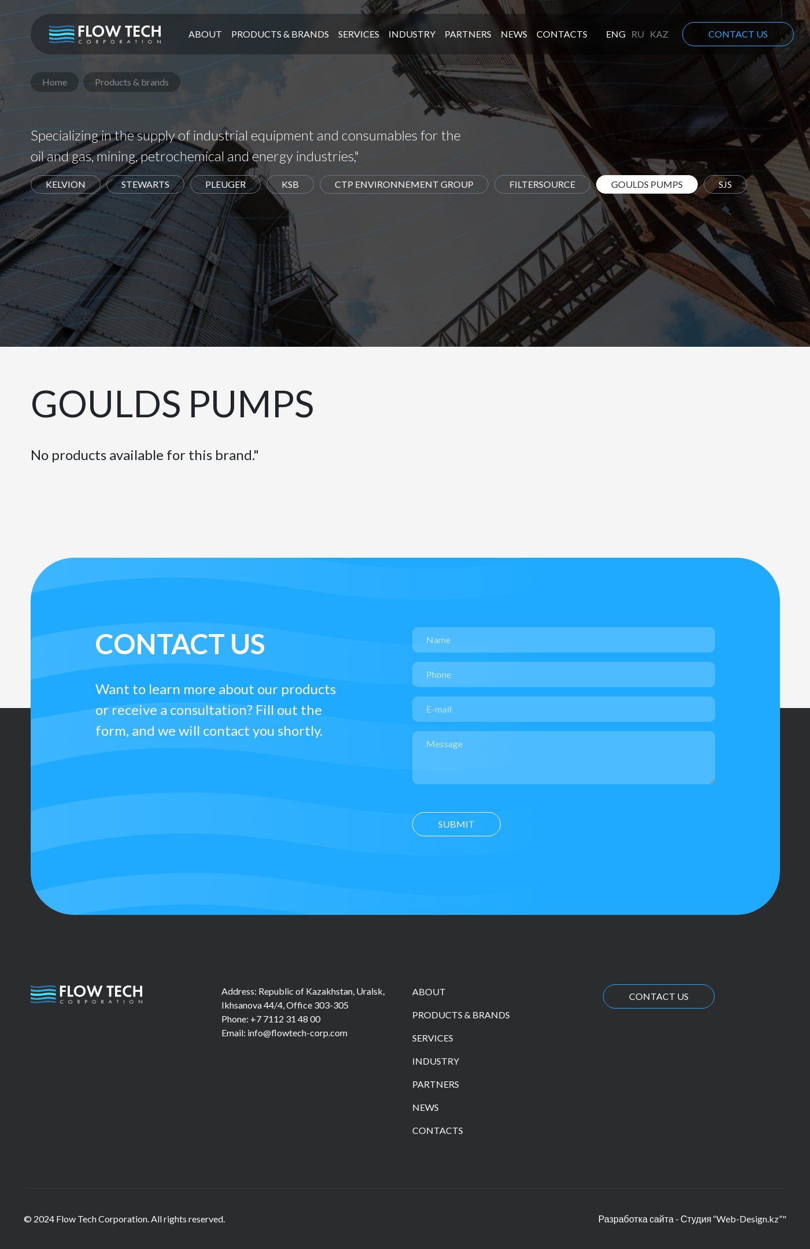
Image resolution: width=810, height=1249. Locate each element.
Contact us (738, 33)
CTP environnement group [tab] (404, 184)
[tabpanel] (405, 423)
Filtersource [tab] (542, 184)
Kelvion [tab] (66, 184)
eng (616, 33)
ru (637, 33)
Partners (468, 33)
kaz (659, 33)
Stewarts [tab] (145, 184)
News (514, 33)
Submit (456, 823)
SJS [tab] (725, 184)
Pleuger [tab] (225, 184)
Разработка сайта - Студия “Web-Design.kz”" (692, 1218)
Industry (412, 33)
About (205, 33)
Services (358, 33)
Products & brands (280, 33)
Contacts (562, 33)
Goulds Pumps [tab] (647, 184)
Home (54, 81)
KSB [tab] (290, 184)
